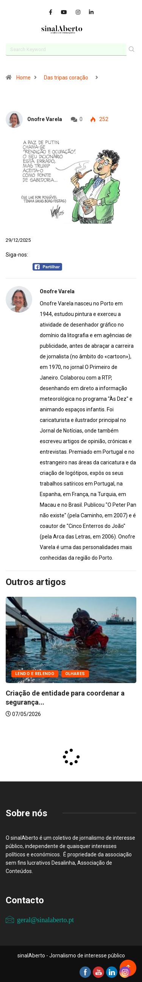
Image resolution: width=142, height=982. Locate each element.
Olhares (75, 673)
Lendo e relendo (35, 673)
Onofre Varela (44, 119)
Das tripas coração (66, 78)
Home (23, 78)
